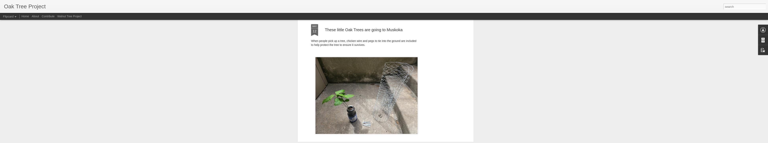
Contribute (48, 16)
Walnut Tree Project (69, 16)
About (35, 16)
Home (25, 16)
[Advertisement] (363, 81)
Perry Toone (379, 55)
